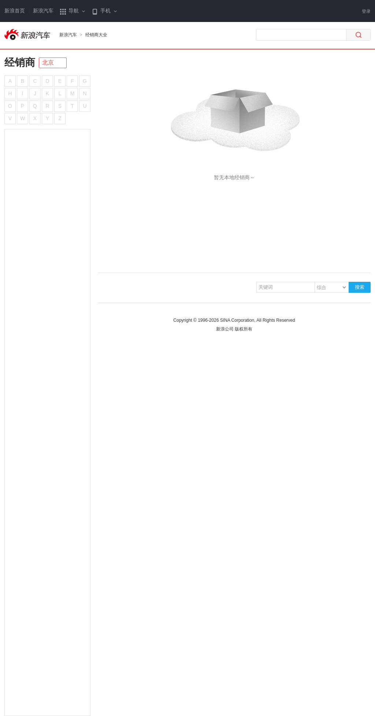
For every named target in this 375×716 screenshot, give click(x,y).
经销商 (19, 62)
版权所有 (243, 329)
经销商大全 (96, 34)
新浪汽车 (43, 11)
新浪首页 (14, 11)
